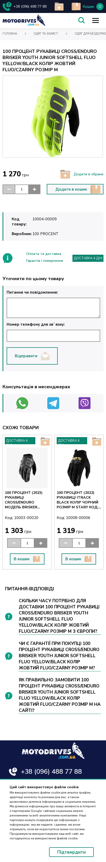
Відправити (32, 356)
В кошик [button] (27, 559)
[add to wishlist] (59, 6)
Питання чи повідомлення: (53, 304)
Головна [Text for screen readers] (10, 34)
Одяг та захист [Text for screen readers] (46, 34)
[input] (21, 189)
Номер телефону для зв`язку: (53, 332)
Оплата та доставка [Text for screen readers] (43, 253)
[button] (9, 189)
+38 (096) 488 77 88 (51, 771)
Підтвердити (71, 852)
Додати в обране (81, 174)
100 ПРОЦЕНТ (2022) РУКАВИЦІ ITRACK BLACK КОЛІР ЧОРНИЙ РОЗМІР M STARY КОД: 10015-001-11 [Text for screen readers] (77, 500)
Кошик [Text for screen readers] (88, 6)
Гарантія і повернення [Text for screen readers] (44, 260)
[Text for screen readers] (24, 24)
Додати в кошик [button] (78, 189)
